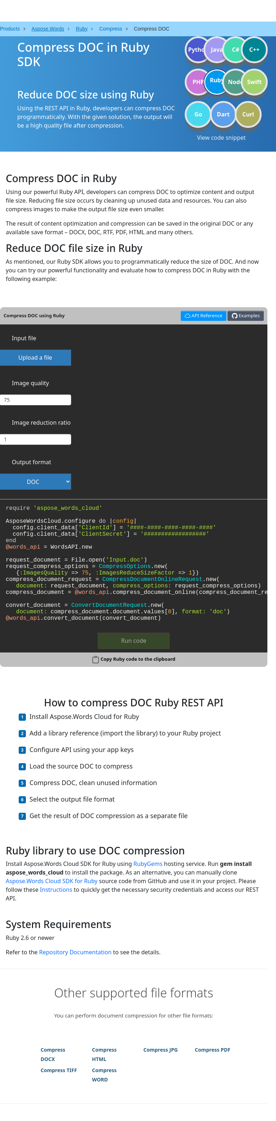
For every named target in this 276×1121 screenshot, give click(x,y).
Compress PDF (212, 1049)
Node (236, 82)
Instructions (56, 890)
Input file (24, 338)
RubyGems (147, 864)
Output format (31, 462)
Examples (246, 315)
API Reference (202, 315)
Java (217, 50)
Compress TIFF (59, 1070)
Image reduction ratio (41, 422)
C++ (254, 50)
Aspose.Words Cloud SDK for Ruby (51, 881)
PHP (198, 82)
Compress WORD (104, 1075)
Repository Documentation (75, 952)
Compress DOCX (53, 1054)
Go (198, 114)
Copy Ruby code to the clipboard (138, 659)
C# (236, 50)
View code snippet (221, 138)
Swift (254, 82)
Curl (248, 114)
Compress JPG (160, 1049)
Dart (223, 114)
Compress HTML (104, 1054)
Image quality (30, 383)
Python (198, 50)
